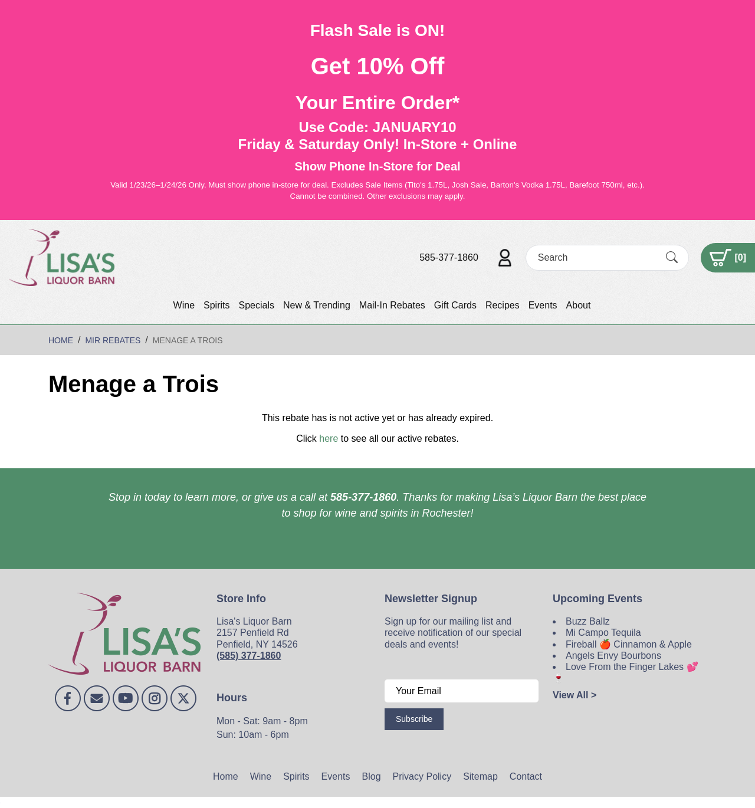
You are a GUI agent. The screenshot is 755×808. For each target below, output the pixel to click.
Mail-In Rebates (392, 305)
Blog (371, 776)
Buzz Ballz (588, 621)
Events (542, 305)
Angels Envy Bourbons (613, 656)
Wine (184, 305)
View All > (574, 695)
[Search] (597, 257)
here (328, 438)
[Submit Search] (671, 257)
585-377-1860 (448, 257)
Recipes (502, 305)
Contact (526, 776)
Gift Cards (455, 305)
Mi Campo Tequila (603, 633)
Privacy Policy (422, 776)
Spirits (216, 305)
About (578, 305)
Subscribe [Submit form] (414, 719)
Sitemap (480, 776)
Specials (256, 305)
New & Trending (316, 305)
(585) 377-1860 (248, 656)
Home (225, 776)
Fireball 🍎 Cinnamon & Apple (629, 644)
